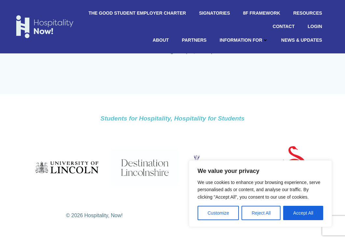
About (161, 40)
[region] (260, 193)
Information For (244, 40)
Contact (284, 26)
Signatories (214, 13)
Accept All (303, 213)
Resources (307, 13)
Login (315, 26)
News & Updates (301, 40)
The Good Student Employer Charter (137, 13)
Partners (194, 40)
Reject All (261, 213)
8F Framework (261, 13)
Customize (218, 213)
